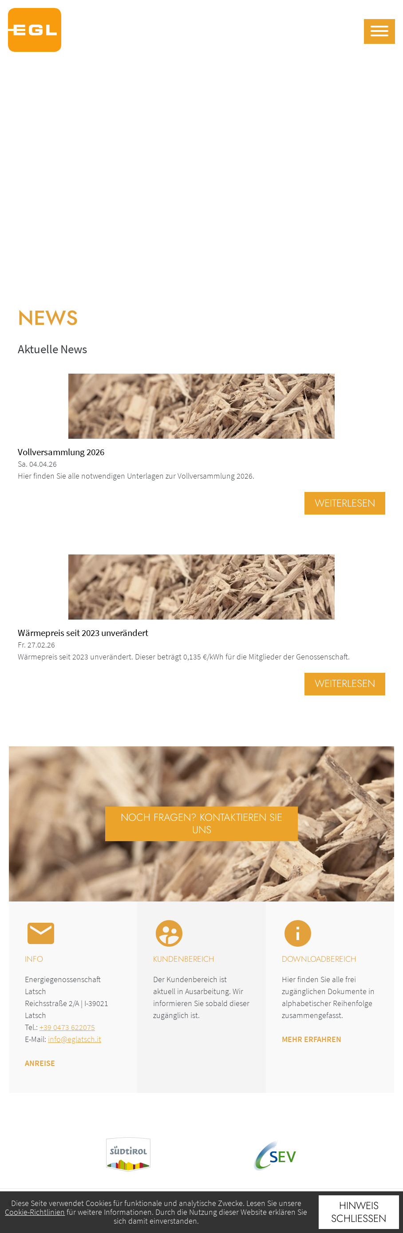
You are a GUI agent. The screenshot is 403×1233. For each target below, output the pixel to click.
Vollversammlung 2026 (61, 452)
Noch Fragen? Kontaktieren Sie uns (201, 823)
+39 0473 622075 (67, 1027)
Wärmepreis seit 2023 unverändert (83, 633)
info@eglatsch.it (74, 1039)
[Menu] (379, 31)
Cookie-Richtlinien (35, 1212)
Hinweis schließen (358, 1212)
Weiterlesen (345, 503)
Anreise (40, 1063)
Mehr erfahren (311, 1039)
